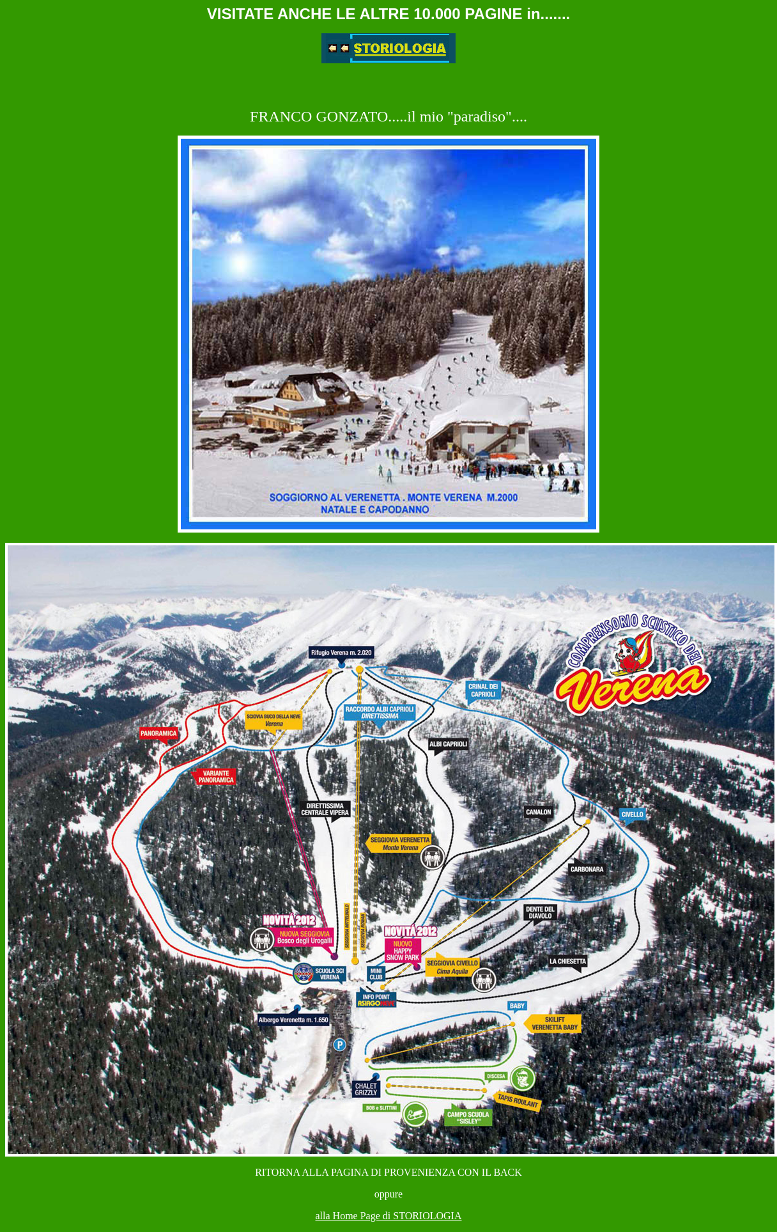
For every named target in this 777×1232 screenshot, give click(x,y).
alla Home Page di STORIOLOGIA (389, 1215)
